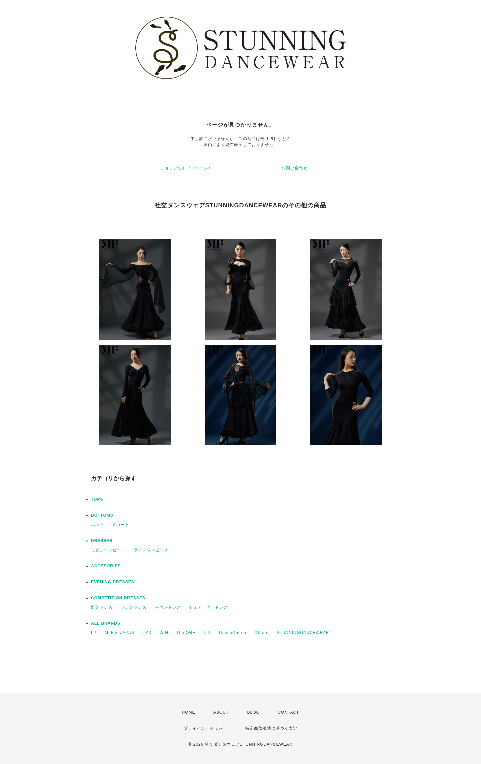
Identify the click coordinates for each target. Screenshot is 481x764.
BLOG (253, 712)
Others (261, 632)
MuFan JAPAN (119, 632)
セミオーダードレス (208, 607)
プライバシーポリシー (205, 728)
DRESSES (101, 540)
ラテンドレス (134, 607)
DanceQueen (232, 632)
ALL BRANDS (105, 623)
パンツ (97, 524)
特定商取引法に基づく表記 (271, 728)
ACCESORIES (106, 566)
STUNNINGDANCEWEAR (303, 632)
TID (207, 632)
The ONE (185, 632)
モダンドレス (168, 607)
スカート (120, 524)
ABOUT (221, 712)
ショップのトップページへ (186, 168)
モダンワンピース (108, 550)
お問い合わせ (295, 168)
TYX (147, 632)
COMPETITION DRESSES (118, 598)
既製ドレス (102, 607)
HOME (188, 712)
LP (94, 632)
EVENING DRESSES (112, 582)
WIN (164, 632)
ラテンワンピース (151, 550)
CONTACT (288, 712)
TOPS (97, 499)
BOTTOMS (102, 515)
